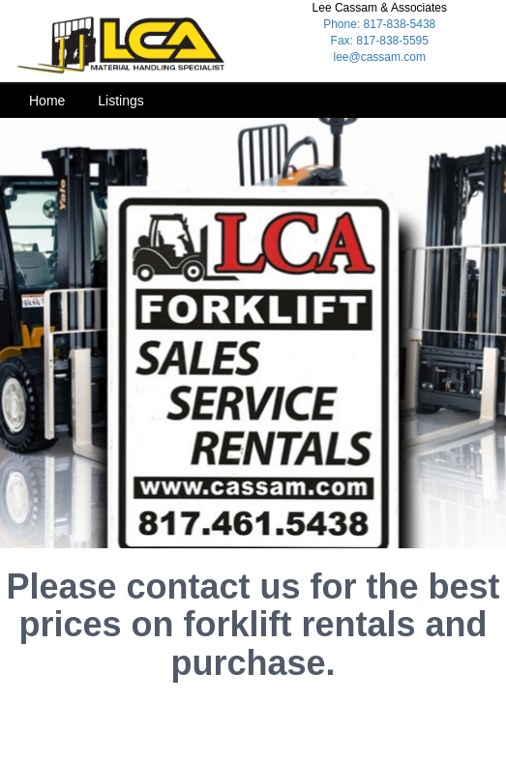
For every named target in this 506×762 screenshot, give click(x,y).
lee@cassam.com (379, 57)
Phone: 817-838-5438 (379, 24)
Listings (120, 100)
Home (47, 100)
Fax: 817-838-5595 (380, 40)
